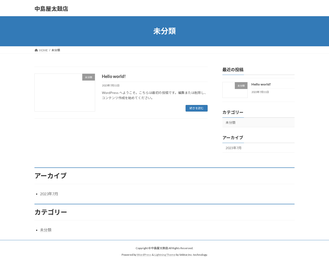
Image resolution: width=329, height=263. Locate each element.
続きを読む (197, 108)
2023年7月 (234, 148)
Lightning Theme (165, 254)
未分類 (231, 122)
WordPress (144, 254)
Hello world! (114, 76)
